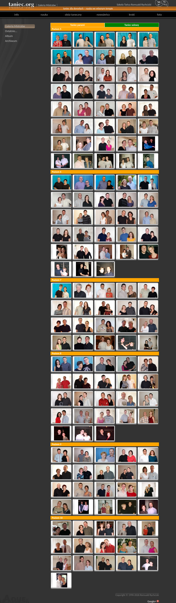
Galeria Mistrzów (15, 26)
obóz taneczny (73, 14)
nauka (44, 14)
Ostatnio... (11, 31)
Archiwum (11, 41)
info (16, 14)
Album (9, 36)
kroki (131, 14)
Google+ (152, 601)
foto (159, 14)
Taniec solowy (131, 25)
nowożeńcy (103, 14)
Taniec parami (77, 25)
